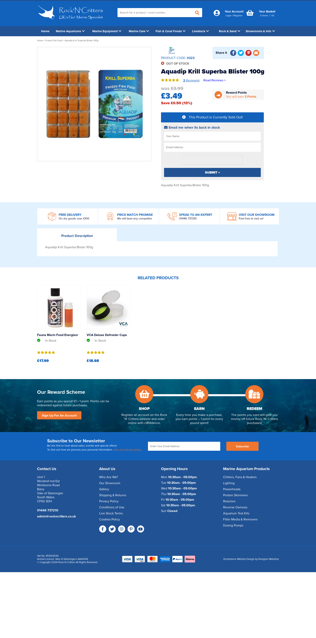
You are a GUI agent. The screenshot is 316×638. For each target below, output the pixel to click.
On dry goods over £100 (74, 218)
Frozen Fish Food (53, 40)
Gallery (104, 489)
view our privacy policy (127, 449)
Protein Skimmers (235, 495)
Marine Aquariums (70, 31)
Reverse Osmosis (235, 507)
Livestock (200, 31)
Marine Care (139, 31)
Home (45, 31)
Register (237, 15)
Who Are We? (108, 477)
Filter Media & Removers (240, 519)
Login (229, 15)
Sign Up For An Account (59, 416)
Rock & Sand (229, 31)
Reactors (229, 501)
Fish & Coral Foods (170, 31)
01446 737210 (188, 218)
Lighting (229, 483)
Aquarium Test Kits (236, 513)
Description (77, 236)
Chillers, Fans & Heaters (240, 477)
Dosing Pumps (233, 525)
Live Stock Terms (111, 513)
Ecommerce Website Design (238, 559)
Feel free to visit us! (251, 218)
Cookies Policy (109, 519)
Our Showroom (109, 483)
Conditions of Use (111, 507)
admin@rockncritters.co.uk (56, 516)
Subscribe (242, 446)
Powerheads (231, 489)
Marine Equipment (106, 31)
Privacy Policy (108, 501)
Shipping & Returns (112, 495)
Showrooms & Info (260, 31)
